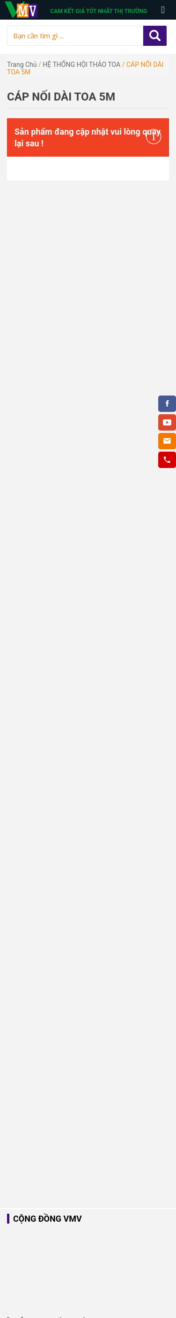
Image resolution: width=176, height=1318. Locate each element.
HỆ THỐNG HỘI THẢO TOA (81, 64)
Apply (155, 36)
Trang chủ (22, 64)
